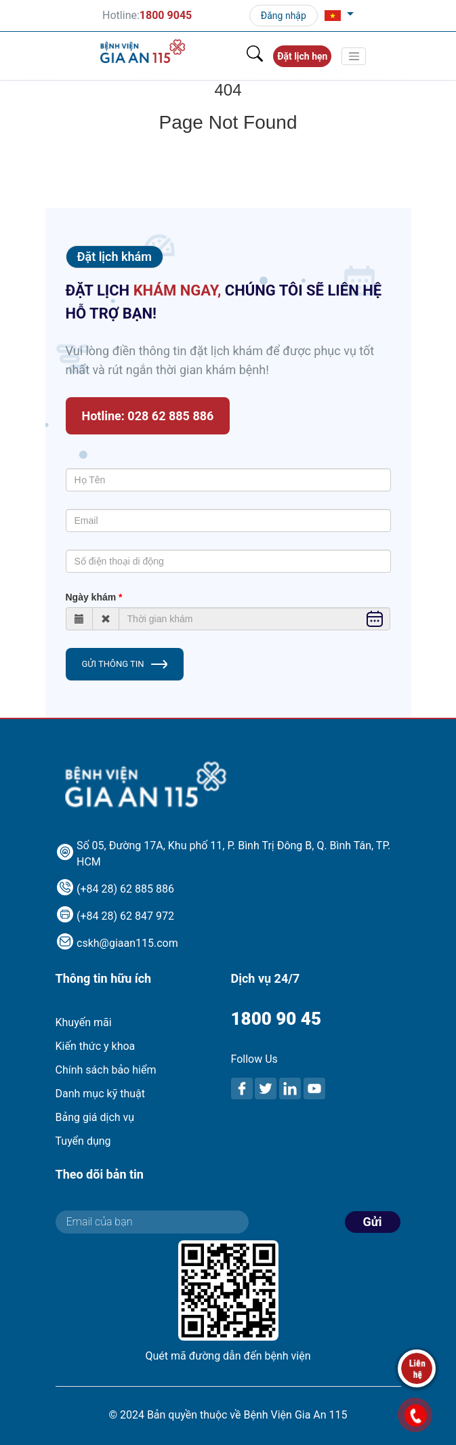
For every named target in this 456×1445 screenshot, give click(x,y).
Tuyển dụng (83, 1141)
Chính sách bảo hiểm (106, 1069)
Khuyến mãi (84, 1022)
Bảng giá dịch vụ (95, 1117)
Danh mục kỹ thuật (100, 1093)
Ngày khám (91, 597)
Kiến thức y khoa (96, 1046)
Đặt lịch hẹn (302, 56)
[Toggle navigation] (353, 56)
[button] (339, 15)
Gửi (372, 1222)
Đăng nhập (283, 15)
